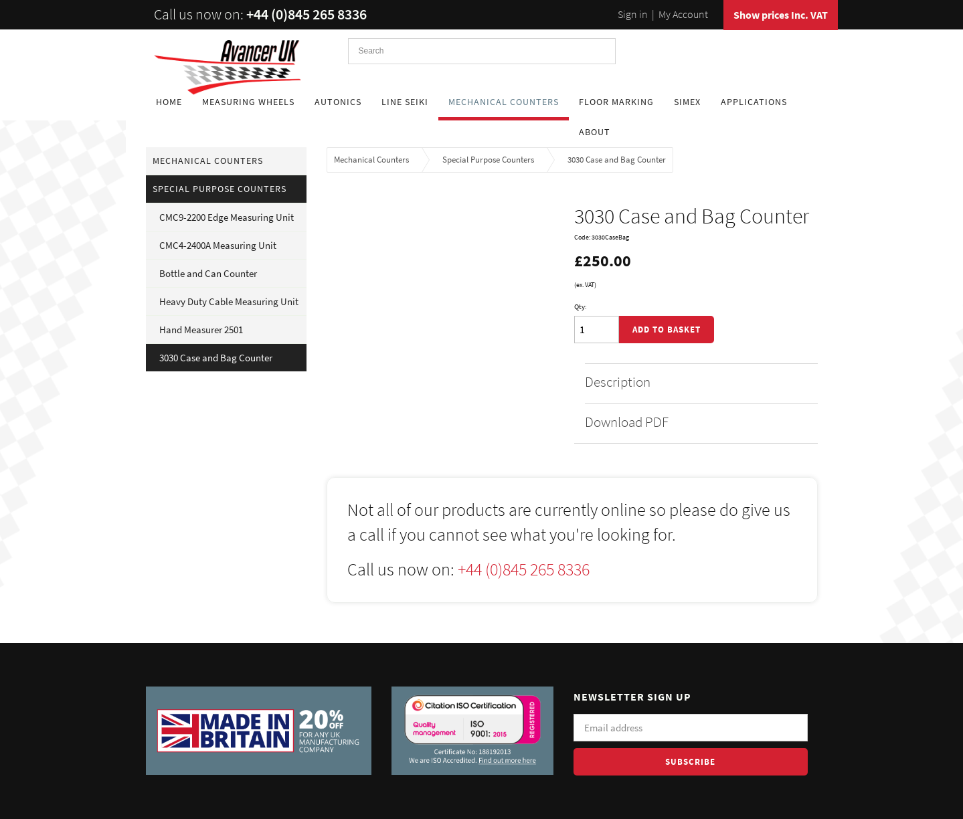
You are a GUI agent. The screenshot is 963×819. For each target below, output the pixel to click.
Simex (687, 102)
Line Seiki (404, 102)
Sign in (633, 14)
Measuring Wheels (248, 102)
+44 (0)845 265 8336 (306, 14)
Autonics (338, 102)
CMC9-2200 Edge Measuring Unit (226, 217)
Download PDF (694, 422)
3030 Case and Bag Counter (215, 357)
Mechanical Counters (503, 102)
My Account (683, 14)
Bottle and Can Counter (208, 273)
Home (169, 102)
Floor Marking (616, 102)
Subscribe (690, 761)
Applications (754, 102)
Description (694, 382)
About (594, 132)
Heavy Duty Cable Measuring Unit (228, 301)
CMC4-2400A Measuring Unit (217, 245)
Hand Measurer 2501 (201, 329)
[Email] (691, 727)
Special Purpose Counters (219, 189)
